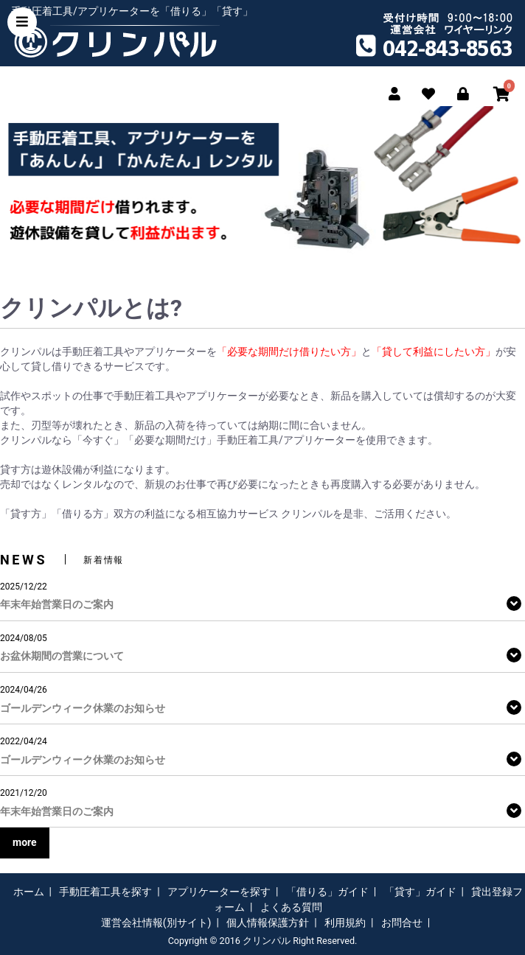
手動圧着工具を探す (105, 892)
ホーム (28, 892)
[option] (262, 181)
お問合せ (402, 922)
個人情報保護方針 (267, 922)
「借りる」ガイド (327, 892)
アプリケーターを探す (219, 892)
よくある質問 (291, 907)
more (25, 842)
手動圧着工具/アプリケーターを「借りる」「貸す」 (132, 11)
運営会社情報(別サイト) (156, 922)
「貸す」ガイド (420, 892)
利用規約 (345, 922)
